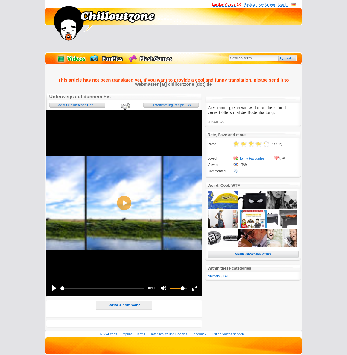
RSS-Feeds (108, 334)
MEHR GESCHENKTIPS (253, 254)
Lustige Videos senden (227, 334)
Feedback (199, 334)
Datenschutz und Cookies (168, 334)
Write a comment (124, 305)
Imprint (127, 334)
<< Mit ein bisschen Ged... (77, 105)
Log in (282, 4)
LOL (226, 276)
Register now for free (259, 4)
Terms (140, 334)
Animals (214, 276)
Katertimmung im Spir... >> (171, 105)
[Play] (54, 288)
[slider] (102, 288)
